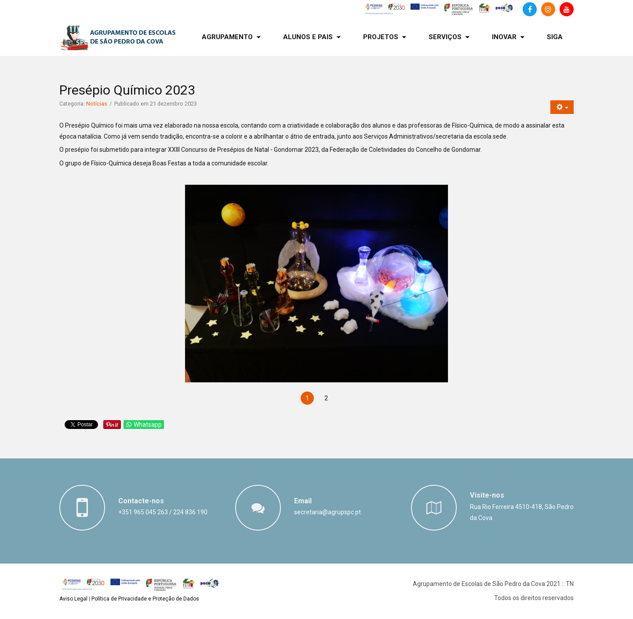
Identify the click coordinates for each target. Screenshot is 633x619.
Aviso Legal (73, 599)
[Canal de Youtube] (567, 9)
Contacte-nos (141, 501)
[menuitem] (231, 37)
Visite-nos (487, 495)
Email (303, 501)
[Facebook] (530, 9)
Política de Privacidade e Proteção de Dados (145, 599)
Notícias (96, 103)
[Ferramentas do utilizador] (562, 107)
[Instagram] (548, 9)
